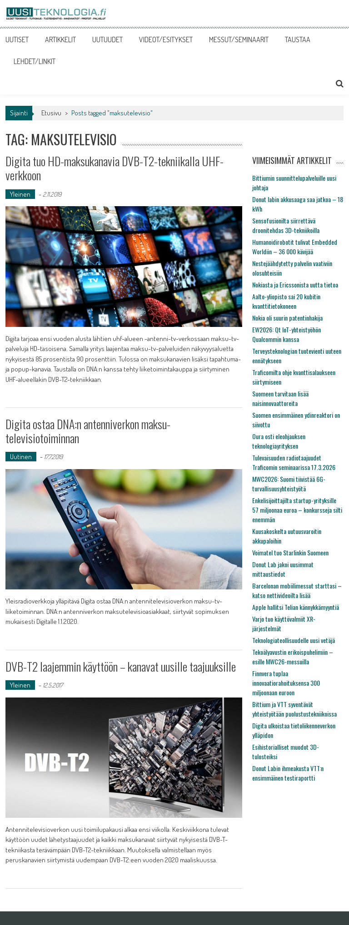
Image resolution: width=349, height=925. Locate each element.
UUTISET (17, 39)
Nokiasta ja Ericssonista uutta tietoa (295, 284)
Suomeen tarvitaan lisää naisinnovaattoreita (280, 398)
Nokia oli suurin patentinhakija (287, 317)
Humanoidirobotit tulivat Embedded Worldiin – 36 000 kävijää (294, 246)
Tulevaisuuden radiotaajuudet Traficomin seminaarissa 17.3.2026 (293, 462)
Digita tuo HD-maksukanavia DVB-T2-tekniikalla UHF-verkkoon (114, 168)
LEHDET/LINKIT (34, 61)
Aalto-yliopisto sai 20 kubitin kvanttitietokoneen (286, 301)
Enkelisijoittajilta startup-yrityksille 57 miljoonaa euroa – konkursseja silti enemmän (297, 509)
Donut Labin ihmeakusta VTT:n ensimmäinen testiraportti (288, 772)
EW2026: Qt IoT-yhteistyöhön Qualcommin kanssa (286, 334)
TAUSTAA (297, 39)
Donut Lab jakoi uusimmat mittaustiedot (283, 569)
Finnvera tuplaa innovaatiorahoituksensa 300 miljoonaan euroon (286, 682)
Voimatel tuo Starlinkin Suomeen (290, 552)
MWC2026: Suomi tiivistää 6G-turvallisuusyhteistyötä (288, 483)
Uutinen (21, 456)
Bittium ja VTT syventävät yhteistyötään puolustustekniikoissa (294, 708)
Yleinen (20, 194)
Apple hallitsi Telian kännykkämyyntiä (295, 607)
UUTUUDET (107, 39)
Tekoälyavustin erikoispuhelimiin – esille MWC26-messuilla (292, 656)
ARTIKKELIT (60, 39)
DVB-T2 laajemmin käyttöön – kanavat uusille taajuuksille (120, 666)
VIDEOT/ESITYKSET (166, 39)
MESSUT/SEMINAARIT (239, 39)
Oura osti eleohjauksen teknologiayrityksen (278, 440)
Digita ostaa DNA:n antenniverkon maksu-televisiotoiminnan (87, 431)
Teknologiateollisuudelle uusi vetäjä (293, 640)
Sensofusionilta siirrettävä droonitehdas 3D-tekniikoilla (285, 225)
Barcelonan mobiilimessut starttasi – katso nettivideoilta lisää (297, 590)
